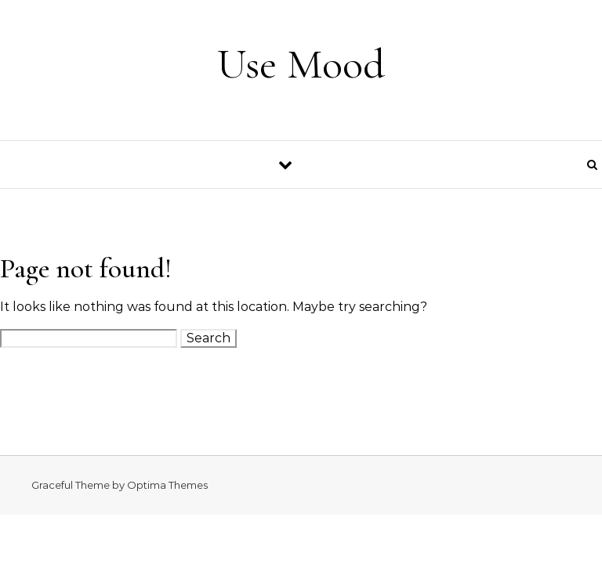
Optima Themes (167, 485)
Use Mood (301, 63)
